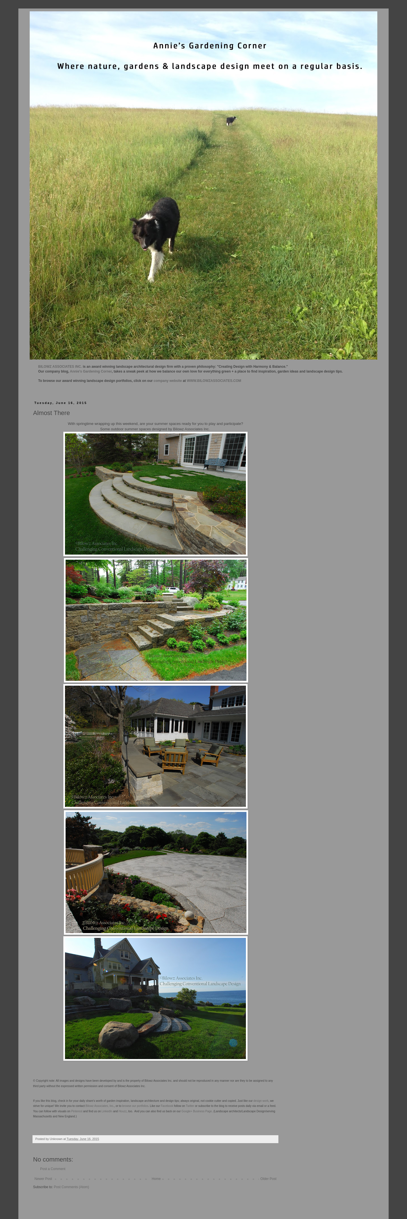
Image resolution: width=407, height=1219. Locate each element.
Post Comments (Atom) (71, 1187)
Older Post (268, 1179)
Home (156, 1179)
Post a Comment (52, 1169)
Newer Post (43, 1179)
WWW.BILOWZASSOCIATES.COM (214, 381)
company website (168, 381)
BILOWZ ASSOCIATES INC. (60, 367)
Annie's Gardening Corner (91, 371)
